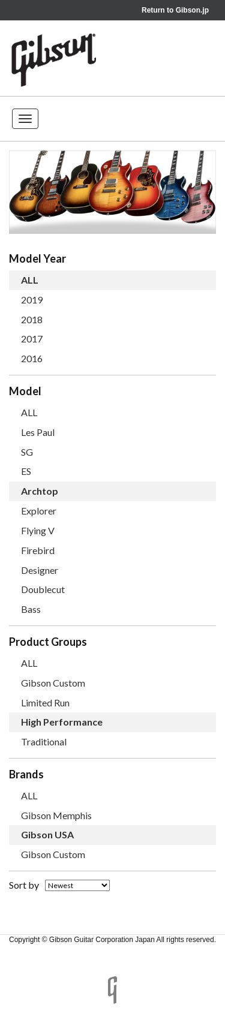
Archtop (39, 491)
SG (27, 452)
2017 (32, 338)
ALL (29, 279)
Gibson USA (47, 834)
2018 (32, 319)
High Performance (62, 721)
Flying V (38, 530)
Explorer (38, 510)
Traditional (44, 741)
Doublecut (43, 589)
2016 (32, 358)
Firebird (38, 550)
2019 (32, 299)
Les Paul (38, 432)
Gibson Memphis (56, 815)
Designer (39, 570)
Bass (31, 609)
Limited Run (45, 702)
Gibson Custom (53, 682)
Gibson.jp (192, 10)
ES (26, 471)
